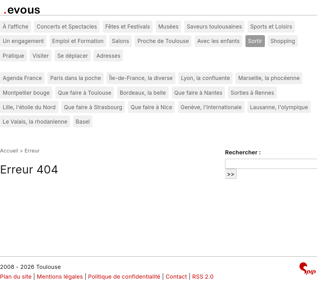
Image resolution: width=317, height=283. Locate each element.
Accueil (9, 150)
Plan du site (16, 276)
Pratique (13, 55)
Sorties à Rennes (252, 92)
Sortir (255, 41)
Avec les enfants (218, 41)
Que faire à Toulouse (84, 92)
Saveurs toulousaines (214, 26)
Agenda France (22, 78)
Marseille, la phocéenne (269, 78)
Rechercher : (243, 152)
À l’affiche (16, 26)
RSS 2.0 (202, 276)
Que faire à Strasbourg (93, 107)
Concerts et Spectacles (67, 26)
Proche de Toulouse (163, 41)
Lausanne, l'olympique (279, 107)
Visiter (41, 55)
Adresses (108, 55)
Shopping (283, 41)
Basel (83, 121)
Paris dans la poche (75, 78)
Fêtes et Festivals (127, 26)
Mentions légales (60, 276)
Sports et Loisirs (271, 26)
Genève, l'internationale (211, 107)
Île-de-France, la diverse (141, 78)
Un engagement (23, 41)
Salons (120, 41)
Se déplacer (72, 55)
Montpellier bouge (26, 92)
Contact (176, 276)
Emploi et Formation (78, 41)
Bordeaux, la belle (143, 92)
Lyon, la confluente (205, 78)
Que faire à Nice (151, 107)
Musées (168, 26)
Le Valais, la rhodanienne (35, 121)
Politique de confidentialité (124, 276)
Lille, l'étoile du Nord (29, 107)
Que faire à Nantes (198, 92)
